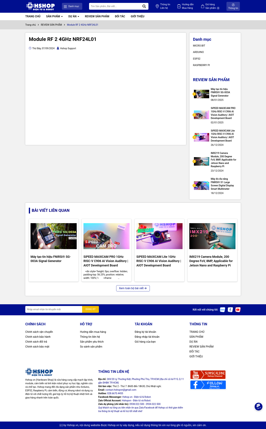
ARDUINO (198, 52)
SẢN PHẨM (53, 16)
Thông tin (165, 6)
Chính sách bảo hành (38, 336)
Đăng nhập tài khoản (147, 336)
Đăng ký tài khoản (145, 331)
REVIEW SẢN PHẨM (97, 16)
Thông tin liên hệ (90, 336)
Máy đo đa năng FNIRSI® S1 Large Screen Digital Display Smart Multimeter (222, 184)
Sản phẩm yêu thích (92, 341)
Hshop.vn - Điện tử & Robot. (136, 397)
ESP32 (197, 58)
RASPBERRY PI (201, 65)
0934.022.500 (153, 404)
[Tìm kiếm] (144, 6)
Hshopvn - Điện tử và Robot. (136, 400)
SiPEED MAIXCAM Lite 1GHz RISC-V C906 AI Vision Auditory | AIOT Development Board (223, 135)
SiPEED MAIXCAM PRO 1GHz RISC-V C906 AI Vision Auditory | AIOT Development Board (223, 113)
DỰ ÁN (72, 16)
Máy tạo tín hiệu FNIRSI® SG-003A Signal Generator (220, 92)
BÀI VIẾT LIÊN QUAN (51, 210)
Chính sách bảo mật (37, 346)
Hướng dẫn (188, 6)
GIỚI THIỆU (137, 16)
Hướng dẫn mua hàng (93, 331)
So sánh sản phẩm (91, 346)
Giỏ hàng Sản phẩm (212, 6)
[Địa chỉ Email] (62, 309)
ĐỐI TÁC (120, 16)
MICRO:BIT (199, 45)
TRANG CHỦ (32, 16)
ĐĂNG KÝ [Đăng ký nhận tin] (91, 309)
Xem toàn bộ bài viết (133, 288)
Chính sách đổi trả (36, 341)
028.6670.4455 (115, 393)
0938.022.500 (136, 404)
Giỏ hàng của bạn (145, 341)
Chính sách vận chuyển (39, 331)
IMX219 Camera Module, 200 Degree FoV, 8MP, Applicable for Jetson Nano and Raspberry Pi (223, 160)
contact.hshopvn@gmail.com (120, 389)
